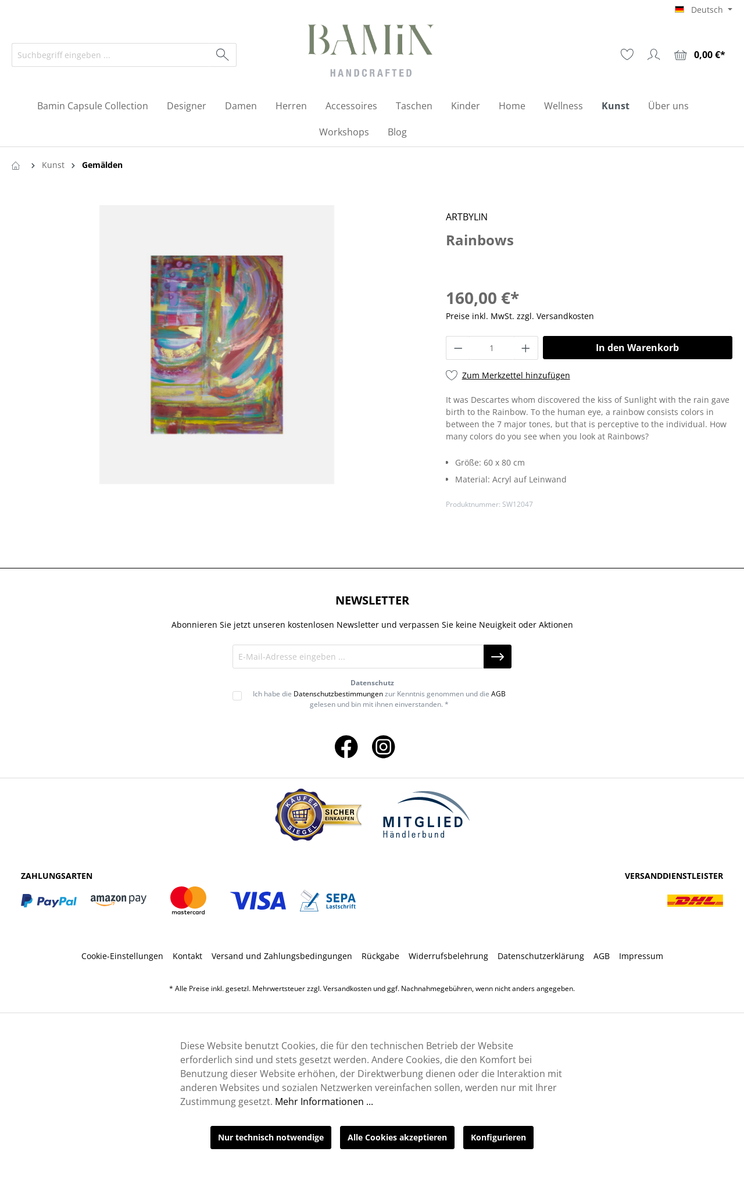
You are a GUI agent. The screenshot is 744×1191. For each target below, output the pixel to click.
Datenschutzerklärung (541, 955)
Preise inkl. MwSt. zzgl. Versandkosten (520, 315)
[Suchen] (223, 55)
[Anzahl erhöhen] (526, 348)
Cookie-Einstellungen (122, 955)
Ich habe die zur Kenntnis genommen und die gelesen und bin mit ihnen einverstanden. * (379, 699)
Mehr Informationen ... (324, 1101)
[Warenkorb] (699, 55)
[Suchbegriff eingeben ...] (111, 55)
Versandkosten (347, 988)
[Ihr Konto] (654, 55)
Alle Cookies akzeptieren (397, 1137)
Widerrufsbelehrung (448, 955)
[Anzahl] (491, 348)
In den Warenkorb (637, 347)
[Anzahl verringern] (458, 348)
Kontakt (187, 955)
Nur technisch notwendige (271, 1137)
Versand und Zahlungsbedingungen (282, 955)
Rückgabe (380, 955)
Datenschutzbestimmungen (338, 694)
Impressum (641, 955)
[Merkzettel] (627, 55)
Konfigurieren (498, 1137)
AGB (498, 694)
